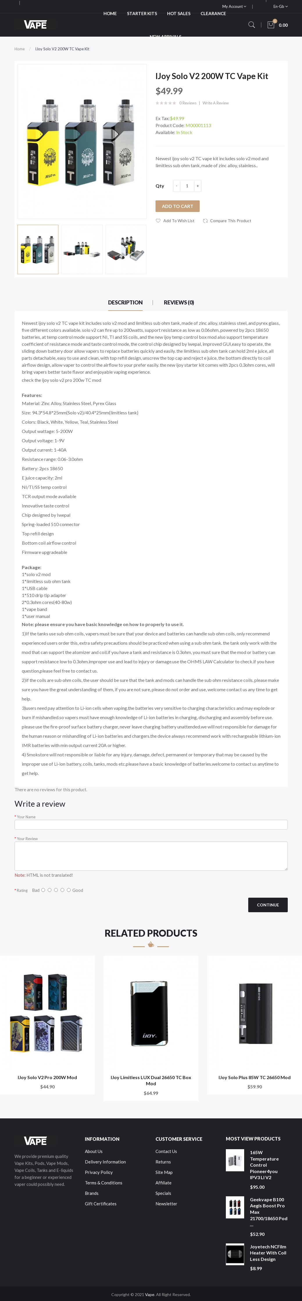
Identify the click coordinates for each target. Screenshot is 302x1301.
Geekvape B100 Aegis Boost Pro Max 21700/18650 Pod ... (268, 1212)
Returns (163, 1161)
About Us (94, 1151)
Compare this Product (230, 220)
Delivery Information (105, 1161)
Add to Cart (177, 206)
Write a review (216, 103)
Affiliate (163, 1182)
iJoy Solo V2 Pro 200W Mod (47, 1077)
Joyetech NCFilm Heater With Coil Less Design (268, 1253)
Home (20, 49)
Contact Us (166, 1151)
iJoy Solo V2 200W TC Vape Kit (62, 49)
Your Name (26, 817)
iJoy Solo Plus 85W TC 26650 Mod (255, 1077)
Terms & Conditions (103, 1182)
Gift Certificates (101, 1203)
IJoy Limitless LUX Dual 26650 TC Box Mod (151, 1080)
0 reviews (187, 103)
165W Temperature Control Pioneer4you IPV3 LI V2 (264, 1164)
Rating (22, 890)
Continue (268, 904)
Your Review (27, 838)
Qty (160, 185)
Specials (163, 1193)
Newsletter (166, 1203)
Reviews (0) (179, 302)
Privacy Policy (99, 1172)
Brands (92, 1193)
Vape (149, 1294)
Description (125, 302)
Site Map (164, 1172)
